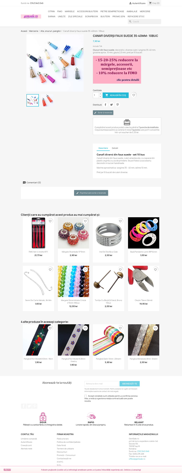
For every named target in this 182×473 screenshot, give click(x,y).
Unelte (62, 16)
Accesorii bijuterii (87, 11)
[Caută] (144, 21)
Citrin (51, 11)
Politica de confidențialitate (68, 442)
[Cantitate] (96, 95)
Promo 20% (118, 16)
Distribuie (105, 104)
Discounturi (62, 452)
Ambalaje (132, 11)
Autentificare (26, 442)
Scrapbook (91, 16)
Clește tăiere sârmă (143, 300)
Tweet (111, 104)
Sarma (51, 16)
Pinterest (117, 104)
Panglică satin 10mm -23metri (108, 359)
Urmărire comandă (29, 439)
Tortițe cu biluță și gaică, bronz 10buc (108, 301)
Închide (7, 470)
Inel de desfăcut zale (108, 252)
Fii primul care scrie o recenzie (91, 193)
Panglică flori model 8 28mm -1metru (73, 360)
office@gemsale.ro (137, 459)
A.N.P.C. (60, 462)
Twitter (29, 406)
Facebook (23, 406)
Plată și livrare (63, 439)
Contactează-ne (64, 458)
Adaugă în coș (115, 95)
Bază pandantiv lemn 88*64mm (143, 252)
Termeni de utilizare (65, 448)
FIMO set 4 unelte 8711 (38, 252)
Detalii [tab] (115, 148)
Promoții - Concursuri (66, 455)
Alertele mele (26, 448)
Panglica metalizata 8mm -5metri (143, 359)
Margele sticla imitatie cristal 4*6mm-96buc (73, 301)
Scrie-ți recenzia (103, 112)
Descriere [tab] (103, 148)
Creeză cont (26, 445)
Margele (70, 11)
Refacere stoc (136, 16)
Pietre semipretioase (112, 11)
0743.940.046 (36, 3)
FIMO (59, 11)
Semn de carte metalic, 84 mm (38, 300)
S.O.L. (59, 465)
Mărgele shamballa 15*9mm (73, 252)
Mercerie (145, 11)
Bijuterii (105, 16)
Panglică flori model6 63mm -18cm (38, 359)
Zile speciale (75, 16)
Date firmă (61, 445)
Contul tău (27, 434)
